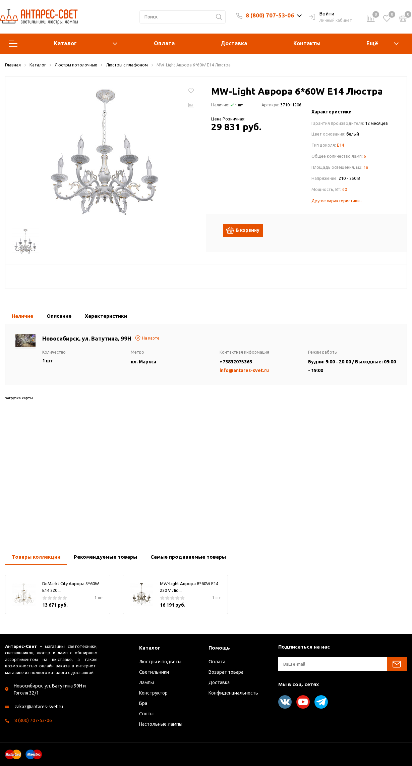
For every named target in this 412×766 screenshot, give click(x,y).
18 (365, 167)
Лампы (146, 682)
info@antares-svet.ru (244, 370)
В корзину (245, 230)
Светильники (154, 672)
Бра (143, 703)
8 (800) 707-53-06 (270, 15)
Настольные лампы (160, 724)
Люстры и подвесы (160, 661)
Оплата (164, 43)
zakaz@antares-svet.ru (38, 706)
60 (344, 189)
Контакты (306, 43)
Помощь (219, 648)
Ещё (372, 43)
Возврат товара (226, 672)
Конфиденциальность (233, 693)
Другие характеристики (336, 200)
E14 (340, 145)
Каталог (63, 43)
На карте (147, 338)
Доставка (234, 43)
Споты (146, 713)
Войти (321, 14)
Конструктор (153, 693)
